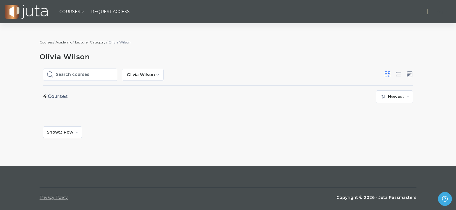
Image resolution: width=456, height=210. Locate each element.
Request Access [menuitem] (110, 11)
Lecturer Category (90, 42)
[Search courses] (84, 74)
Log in (442, 11)
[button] (387, 74)
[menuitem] (394, 96)
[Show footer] (445, 199)
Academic (64, 42)
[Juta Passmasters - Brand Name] (26, 11)
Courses (46, 42)
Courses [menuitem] (69, 11)
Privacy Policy (54, 197)
